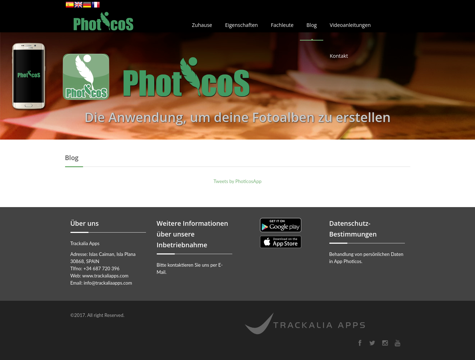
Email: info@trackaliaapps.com (101, 283)
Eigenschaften (241, 25)
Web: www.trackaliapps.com (99, 276)
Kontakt (339, 55)
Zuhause (202, 25)
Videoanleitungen (350, 25)
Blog (311, 25)
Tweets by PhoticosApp (237, 181)
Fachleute (282, 25)
